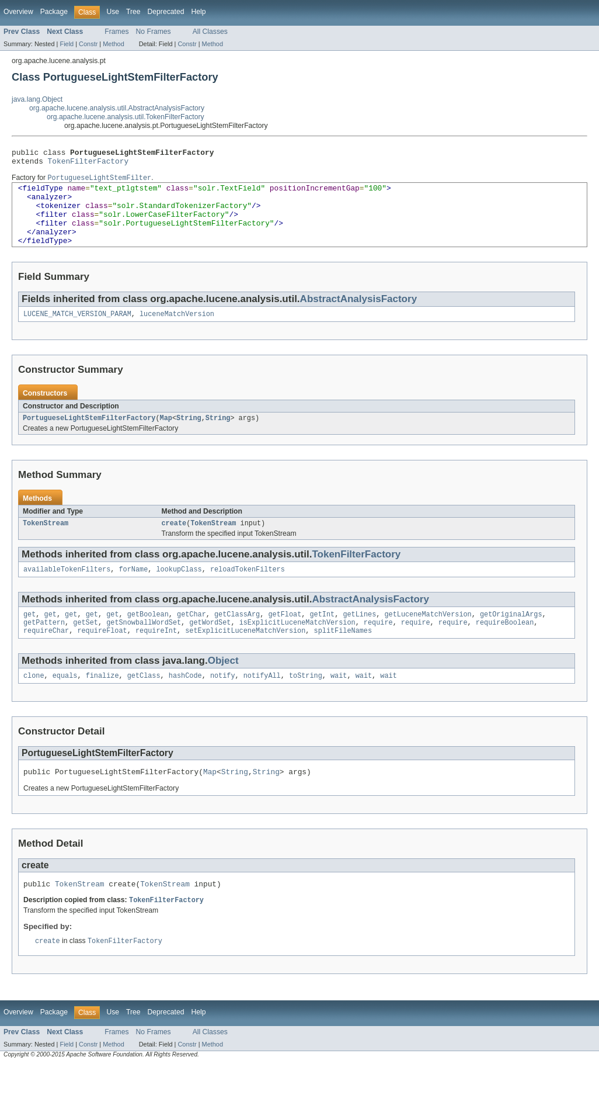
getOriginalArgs (511, 636)
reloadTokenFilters (247, 590)
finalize (102, 701)
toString (305, 701)
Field (67, 43)
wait (338, 701)
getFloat (284, 636)
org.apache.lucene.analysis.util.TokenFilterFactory (125, 117)
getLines (359, 636)
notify (222, 701)
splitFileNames (343, 655)
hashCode (185, 701)
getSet (85, 645)
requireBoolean (505, 645)
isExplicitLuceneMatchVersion (297, 645)
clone (33, 701)
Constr (88, 43)
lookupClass (178, 590)
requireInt (156, 655)
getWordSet (210, 645)
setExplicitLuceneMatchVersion (245, 655)
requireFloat (102, 655)
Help (198, 12)
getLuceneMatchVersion (427, 636)
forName (133, 590)
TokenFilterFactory (88, 164)
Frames (116, 31)
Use (112, 12)
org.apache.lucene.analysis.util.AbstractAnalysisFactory (116, 108)
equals (65, 701)
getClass (144, 701)
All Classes (210, 31)
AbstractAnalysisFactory (358, 315)
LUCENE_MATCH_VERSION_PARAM (77, 331)
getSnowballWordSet (143, 645)
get (29, 636)
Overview (18, 12)
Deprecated (166, 12)
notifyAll (262, 701)
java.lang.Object (37, 99)
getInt (322, 636)
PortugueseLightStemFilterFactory (89, 436)
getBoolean (148, 636)
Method (113, 43)
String (188, 436)
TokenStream (45, 543)
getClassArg (237, 636)
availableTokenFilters (66, 590)
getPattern (44, 645)
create (174, 543)
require (378, 645)
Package (54, 12)
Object (223, 685)
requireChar (46, 655)
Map (166, 436)
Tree (133, 12)
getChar (191, 636)
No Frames (153, 31)
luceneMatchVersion (177, 331)
